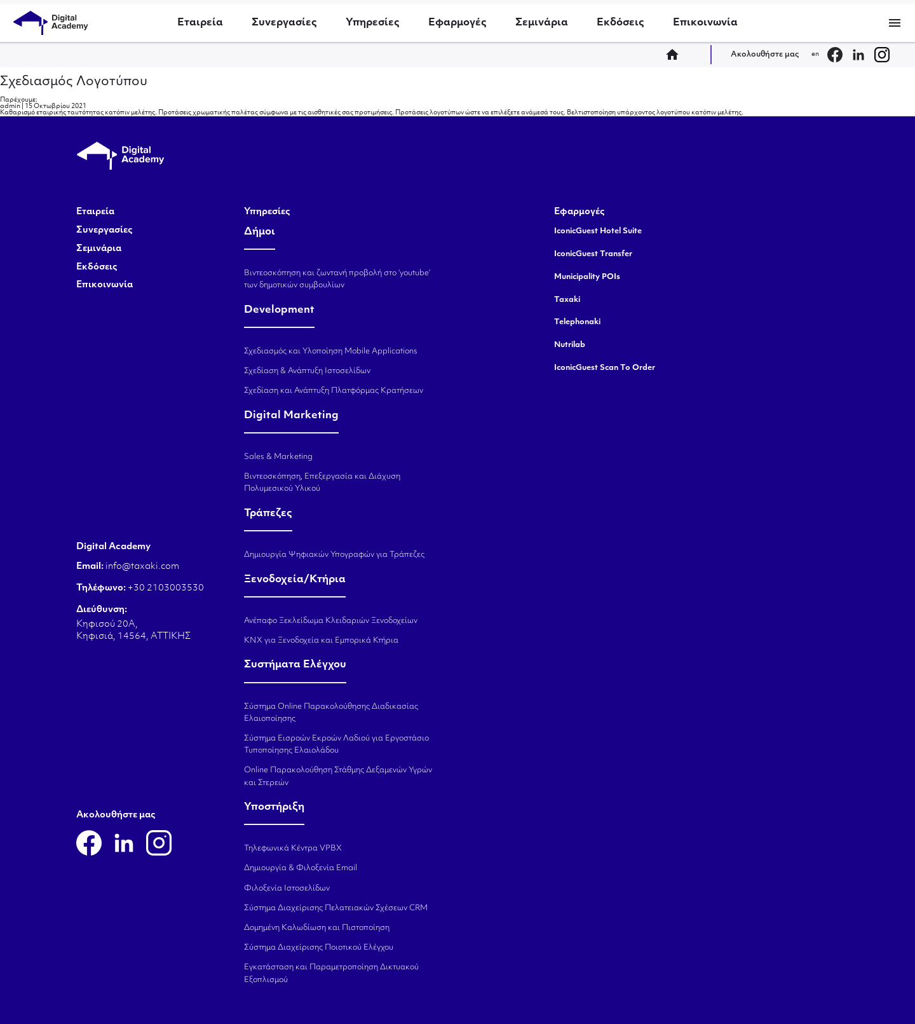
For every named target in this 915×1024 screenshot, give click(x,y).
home (676, 54)
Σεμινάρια (541, 23)
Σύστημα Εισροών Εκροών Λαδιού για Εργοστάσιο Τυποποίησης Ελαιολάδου (336, 744)
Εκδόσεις (620, 23)
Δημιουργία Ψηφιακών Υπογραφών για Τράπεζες (334, 555)
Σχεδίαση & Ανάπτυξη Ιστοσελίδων (307, 371)
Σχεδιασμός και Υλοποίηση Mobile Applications (330, 351)
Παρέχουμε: (18, 100)
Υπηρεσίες (373, 23)
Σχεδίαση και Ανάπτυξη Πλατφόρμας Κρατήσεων (333, 391)
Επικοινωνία (705, 23)
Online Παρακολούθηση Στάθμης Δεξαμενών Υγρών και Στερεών (338, 776)
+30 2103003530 (165, 588)
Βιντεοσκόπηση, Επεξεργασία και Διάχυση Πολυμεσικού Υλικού (322, 483)
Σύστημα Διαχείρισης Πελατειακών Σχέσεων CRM (336, 908)
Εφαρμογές (457, 23)
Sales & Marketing (278, 457)
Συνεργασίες (284, 23)
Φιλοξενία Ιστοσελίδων (287, 888)
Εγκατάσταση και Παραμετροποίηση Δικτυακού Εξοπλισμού (331, 973)
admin (10, 106)
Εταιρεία (200, 23)
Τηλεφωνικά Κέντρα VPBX (293, 848)
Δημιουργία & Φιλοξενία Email (300, 868)
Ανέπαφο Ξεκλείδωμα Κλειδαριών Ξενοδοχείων (330, 621)
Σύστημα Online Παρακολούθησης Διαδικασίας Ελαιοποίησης (331, 713)
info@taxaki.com (142, 566)
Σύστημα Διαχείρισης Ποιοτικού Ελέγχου (318, 948)
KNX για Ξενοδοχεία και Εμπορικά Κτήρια (321, 641)
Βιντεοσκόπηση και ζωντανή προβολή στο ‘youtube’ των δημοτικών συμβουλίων (337, 279)
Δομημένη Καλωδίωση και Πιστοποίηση (317, 928)
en (815, 54)
